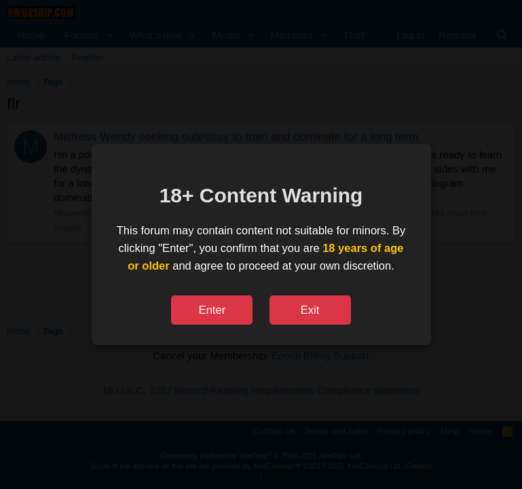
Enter (212, 310)
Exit (310, 310)
